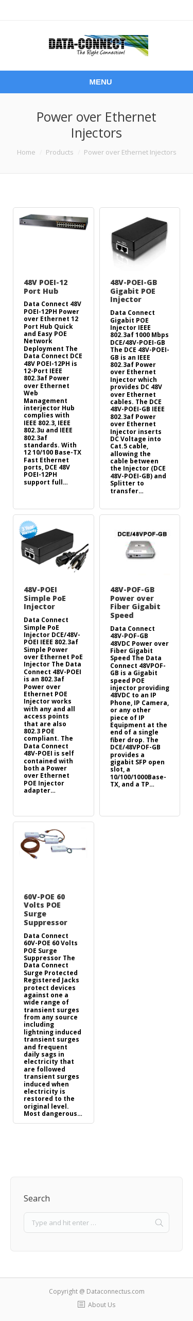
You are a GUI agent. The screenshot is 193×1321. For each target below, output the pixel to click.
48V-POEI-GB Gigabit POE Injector (133, 291)
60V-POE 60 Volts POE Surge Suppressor (45, 909)
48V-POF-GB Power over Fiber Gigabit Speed (135, 602)
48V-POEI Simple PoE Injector (45, 598)
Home (26, 152)
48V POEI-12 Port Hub (45, 286)
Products (60, 152)
